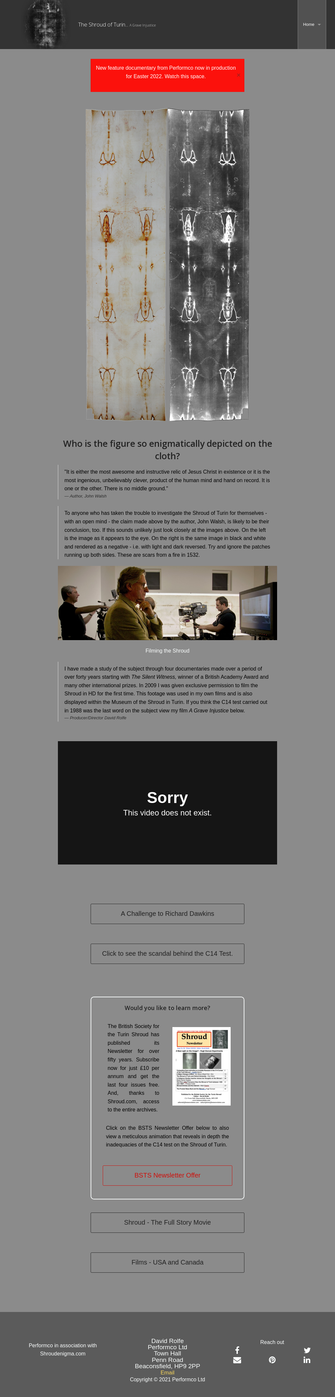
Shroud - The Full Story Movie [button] (167, 1222)
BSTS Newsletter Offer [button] (167, 1175)
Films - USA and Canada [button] (167, 1262)
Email (168, 1373)
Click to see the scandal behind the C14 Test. (167, 953)
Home (308, 24)
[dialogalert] (167, 75)
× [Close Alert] (239, 75)
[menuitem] (312, 24)
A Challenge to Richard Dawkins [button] (167, 913)
